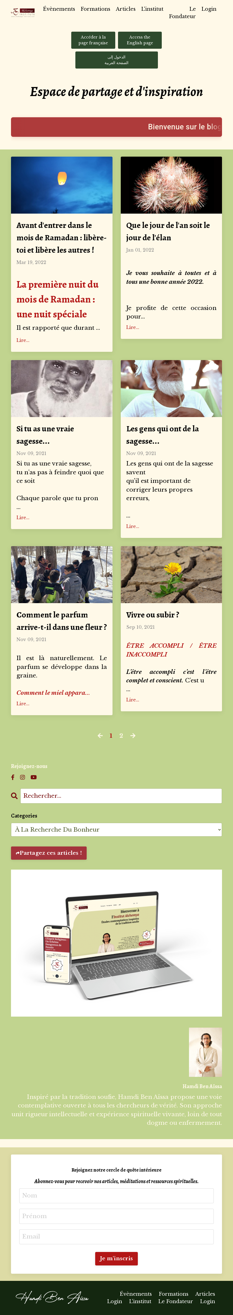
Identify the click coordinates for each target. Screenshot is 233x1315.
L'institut (152, 9)
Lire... (23, 340)
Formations (95, 9)
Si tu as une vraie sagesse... (45, 434)
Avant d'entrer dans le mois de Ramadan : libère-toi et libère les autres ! (62, 237)
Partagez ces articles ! (51, 853)
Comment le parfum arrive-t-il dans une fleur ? (62, 621)
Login (208, 9)
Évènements (59, 9)
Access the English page (140, 40)
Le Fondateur (182, 13)
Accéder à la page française (93, 40)
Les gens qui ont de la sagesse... (162, 434)
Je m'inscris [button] (116, 1258)
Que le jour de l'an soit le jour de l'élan (168, 231)
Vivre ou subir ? (152, 614)
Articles (126, 9)
